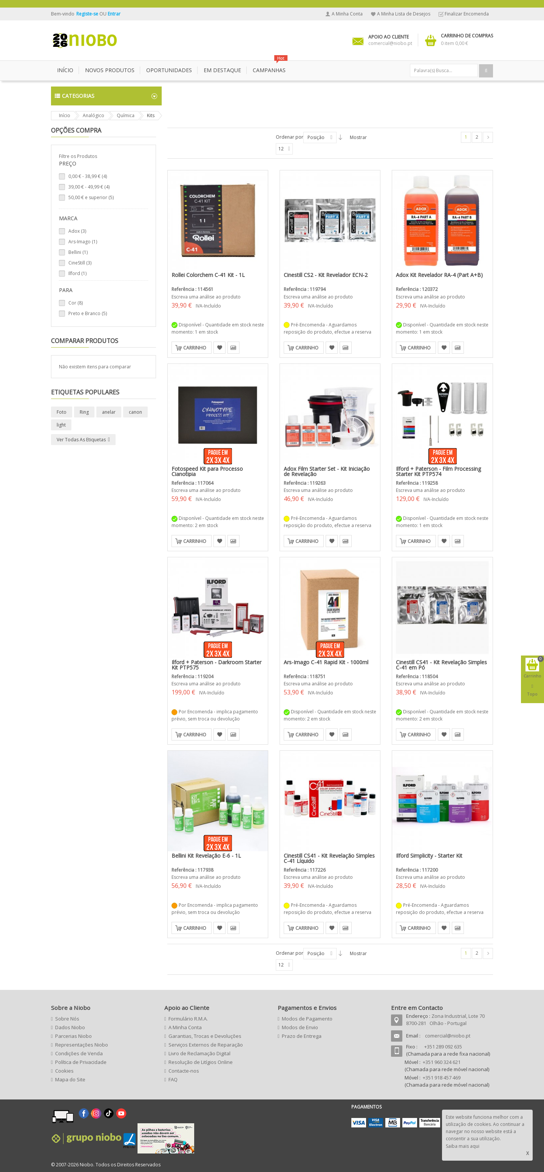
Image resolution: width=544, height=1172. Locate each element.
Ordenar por (289, 137)
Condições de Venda (79, 1053)
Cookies (64, 1070)
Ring (84, 412)
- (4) (87, 176)
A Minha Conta (347, 14)
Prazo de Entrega (301, 1036)
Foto (61, 412)
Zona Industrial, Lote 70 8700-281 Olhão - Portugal (445, 1020)
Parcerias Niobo (73, 1036)
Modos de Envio (300, 1027)
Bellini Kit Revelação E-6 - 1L (206, 855)
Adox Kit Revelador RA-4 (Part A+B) (439, 274)
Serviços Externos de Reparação (205, 1044)
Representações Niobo (81, 1044)
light (61, 425)
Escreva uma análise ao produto (206, 297)
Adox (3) (77, 231)
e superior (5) (91, 197)
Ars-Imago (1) (82, 241)
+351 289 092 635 (443, 1046)
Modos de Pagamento (307, 1018)
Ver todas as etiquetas (81, 439)
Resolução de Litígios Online (200, 1062)
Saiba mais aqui (462, 1146)
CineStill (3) (79, 263)
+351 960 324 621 (442, 1062)
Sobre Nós (67, 1018)
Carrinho (194, 348)
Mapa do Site (70, 1079)
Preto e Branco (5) (87, 313)
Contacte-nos (183, 1070)
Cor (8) (75, 303)
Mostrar (358, 137)
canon (135, 412)
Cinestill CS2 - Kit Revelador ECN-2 (326, 274)
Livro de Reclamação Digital (199, 1053)
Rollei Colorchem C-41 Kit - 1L (208, 274)
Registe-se (87, 14)
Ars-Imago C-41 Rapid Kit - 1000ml (326, 662)
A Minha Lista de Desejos (403, 14)
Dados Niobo (70, 1027)
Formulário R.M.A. (188, 1018)
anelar (109, 412)
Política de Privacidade (81, 1062)
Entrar (114, 14)
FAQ (173, 1079)
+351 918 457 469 (442, 1077)
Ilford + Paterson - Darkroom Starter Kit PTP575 (216, 665)
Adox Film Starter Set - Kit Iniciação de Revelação (327, 471)
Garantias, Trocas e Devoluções (204, 1036)
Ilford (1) (77, 273)
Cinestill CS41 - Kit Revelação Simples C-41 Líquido (329, 858)
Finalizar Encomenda (467, 14)
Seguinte (488, 137)
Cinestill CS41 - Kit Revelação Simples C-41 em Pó (441, 665)
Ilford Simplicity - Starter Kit (429, 855)
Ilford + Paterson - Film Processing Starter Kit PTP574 (438, 471)
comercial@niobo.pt (447, 1035)
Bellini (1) (78, 252)
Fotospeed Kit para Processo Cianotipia (207, 471)
